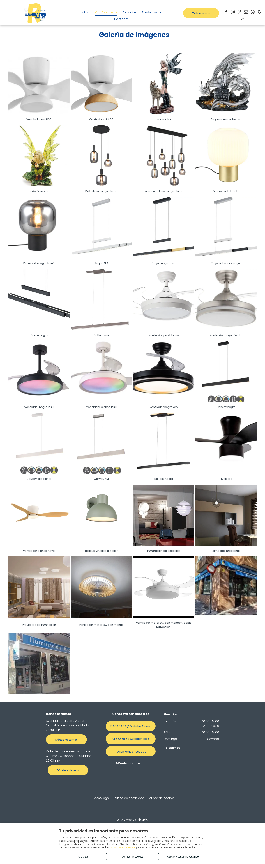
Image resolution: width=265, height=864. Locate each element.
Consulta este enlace (123, 847)
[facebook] (226, 12)
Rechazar (82, 856)
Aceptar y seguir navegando (182, 856)
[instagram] (233, 12)
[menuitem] (85, 12)
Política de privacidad (128, 798)
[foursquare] (239, 12)
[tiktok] (242, 19)
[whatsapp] (252, 12)
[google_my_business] (259, 12)
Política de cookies (161, 798)
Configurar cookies (132, 856)
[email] (246, 12)
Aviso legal (101, 798)
